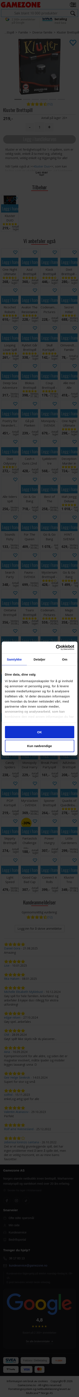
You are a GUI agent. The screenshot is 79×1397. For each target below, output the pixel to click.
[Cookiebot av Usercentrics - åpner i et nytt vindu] (56, 647)
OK (39, 732)
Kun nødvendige (39, 746)
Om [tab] (64, 659)
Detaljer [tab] (40, 659)
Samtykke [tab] (14, 659)
